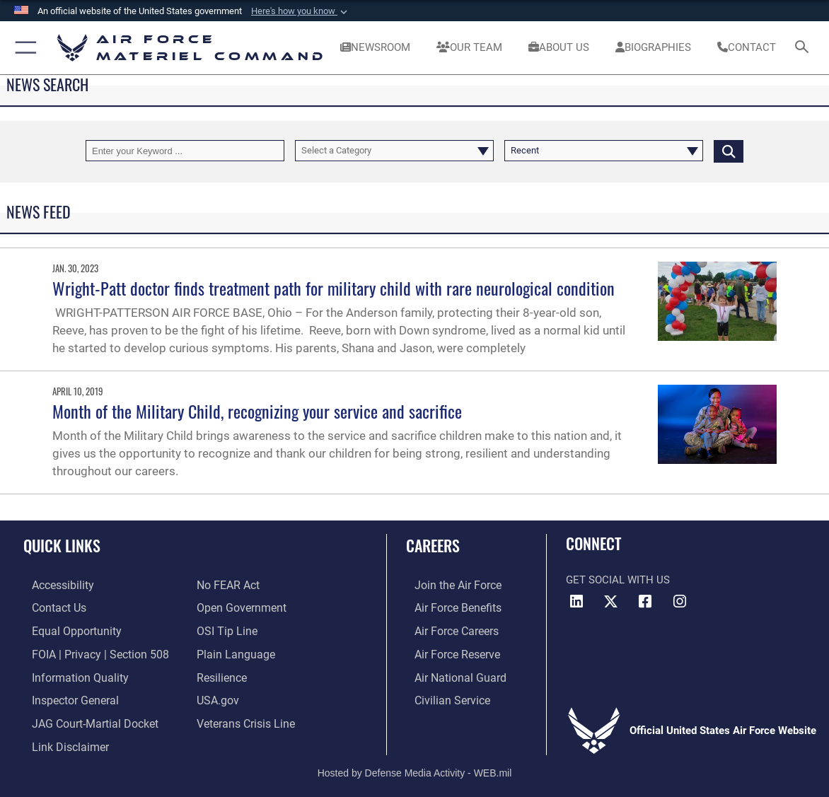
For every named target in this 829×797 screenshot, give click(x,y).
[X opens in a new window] (611, 601)
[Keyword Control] (185, 150)
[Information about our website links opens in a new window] (60, 740)
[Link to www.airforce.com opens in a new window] (448, 584)
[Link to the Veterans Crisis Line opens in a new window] (244, 717)
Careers (433, 545)
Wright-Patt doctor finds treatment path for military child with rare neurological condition (333, 288)
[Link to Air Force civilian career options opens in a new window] (442, 696)
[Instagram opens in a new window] (679, 601)
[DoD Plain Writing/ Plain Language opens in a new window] (232, 651)
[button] (300, 11)
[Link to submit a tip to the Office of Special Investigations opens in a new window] (225, 629)
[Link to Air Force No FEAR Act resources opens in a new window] (227, 584)
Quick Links (61, 545)
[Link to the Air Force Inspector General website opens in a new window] (65, 696)
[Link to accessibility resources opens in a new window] (53, 584)
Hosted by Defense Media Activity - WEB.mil (415, 766)
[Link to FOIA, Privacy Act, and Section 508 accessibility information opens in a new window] (88, 651)
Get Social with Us (618, 580)
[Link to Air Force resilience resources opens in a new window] (221, 673)
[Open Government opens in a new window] (239, 606)
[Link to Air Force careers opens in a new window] (447, 629)
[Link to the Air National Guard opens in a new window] (449, 673)
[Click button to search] (728, 150)
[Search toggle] (804, 48)
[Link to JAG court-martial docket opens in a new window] (84, 717)
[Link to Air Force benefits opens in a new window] (448, 606)
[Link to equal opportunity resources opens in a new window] (65, 629)
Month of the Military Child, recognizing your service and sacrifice (257, 411)
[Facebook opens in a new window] (645, 601)
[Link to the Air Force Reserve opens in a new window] (447, 651)
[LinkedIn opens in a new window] (576, 601)
